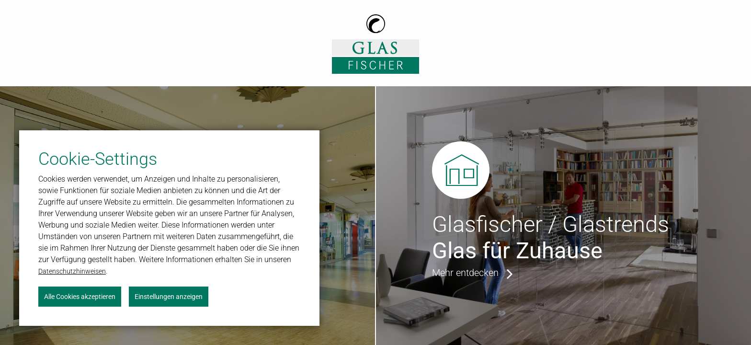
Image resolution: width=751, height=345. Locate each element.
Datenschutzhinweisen (72, 271)
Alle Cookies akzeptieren (79, 296)
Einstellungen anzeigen (169, 296)
